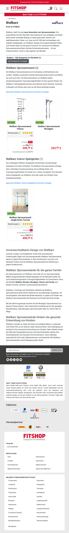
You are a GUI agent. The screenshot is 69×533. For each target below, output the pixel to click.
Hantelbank (41, 493)
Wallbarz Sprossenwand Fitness (20, 127)
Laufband (11, 485)
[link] (7, 360)
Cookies (10, 461)
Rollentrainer (41, 505)
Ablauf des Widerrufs (43, 469)
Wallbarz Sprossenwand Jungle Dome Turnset (20, 218)
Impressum (40, 461)
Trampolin (40, 489)
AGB (9, 457)
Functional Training (15, 513)
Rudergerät (40, 485)
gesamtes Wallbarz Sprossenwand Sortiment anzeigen (27, 92)
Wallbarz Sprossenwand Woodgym (49, 127)
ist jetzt (35, 14)
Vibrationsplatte (42, 521)
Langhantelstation (43, 509)
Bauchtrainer (41, 513)
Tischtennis (12, 493)
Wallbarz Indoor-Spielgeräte (22, 159)
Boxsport (11, 501)
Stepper (11, 509)
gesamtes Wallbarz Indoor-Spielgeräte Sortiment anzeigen (29, 183)
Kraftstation (12, 489)
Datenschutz (40, 457)
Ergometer (40, 480)
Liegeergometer (42, 501)
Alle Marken (12, 18)
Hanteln (39, 497)
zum (12, 447)
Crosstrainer (12, 480)
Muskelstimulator (14, 521)
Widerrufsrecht (41, 465)
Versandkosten (12, 465)
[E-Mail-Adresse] (28, 350)
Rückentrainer (13, 517)
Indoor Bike (12, 497)
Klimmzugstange (42, 517)
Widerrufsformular (13, 469)
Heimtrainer (12, 505)
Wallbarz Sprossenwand (20, 67)
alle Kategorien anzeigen (17, 61)
